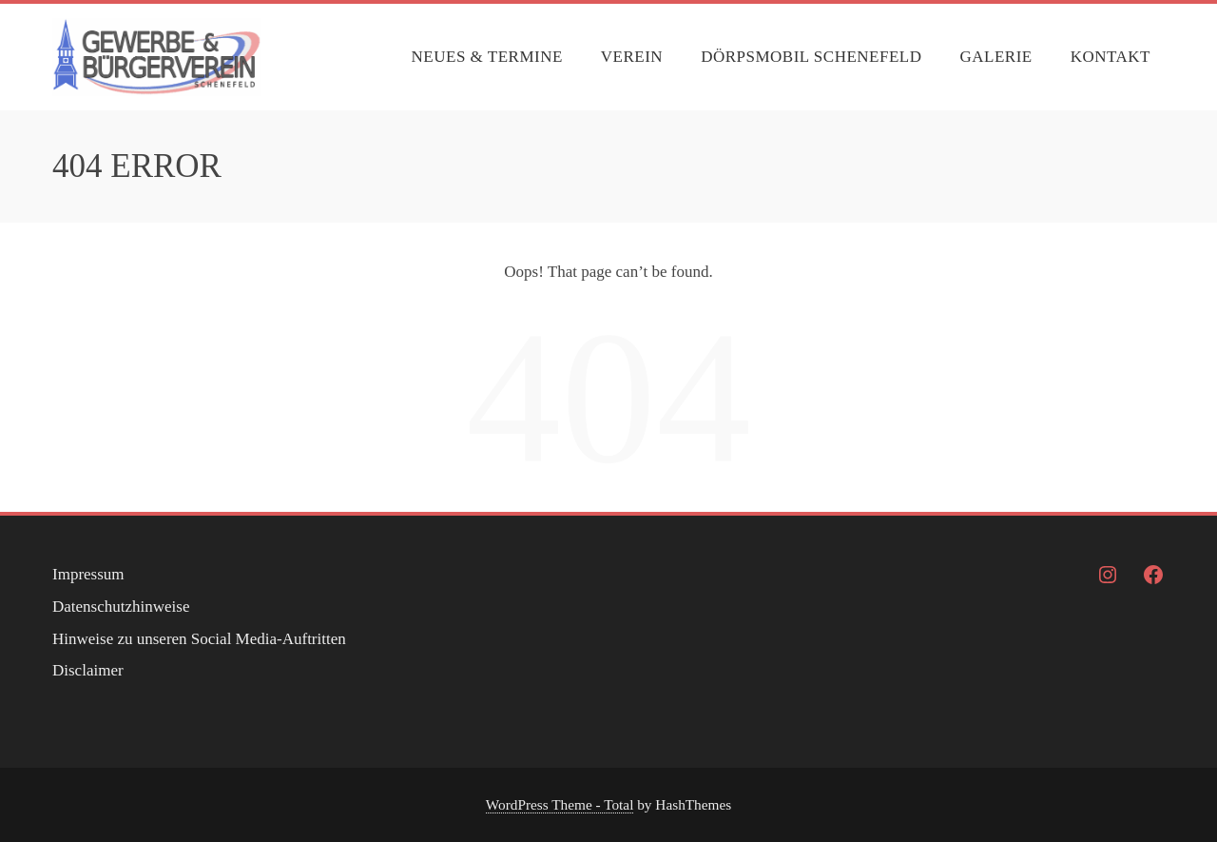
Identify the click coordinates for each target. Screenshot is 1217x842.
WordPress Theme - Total (560, 804)
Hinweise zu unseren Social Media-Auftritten (199, 639)
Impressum (88, 574)
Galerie (995, 57)
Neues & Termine (487, 57)
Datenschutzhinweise (120, 606)
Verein (632, 57)
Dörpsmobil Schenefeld (811, 57)
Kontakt (1110, 57)
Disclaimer (88, 670)
